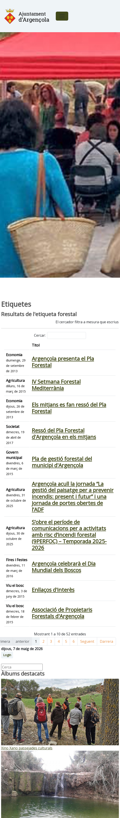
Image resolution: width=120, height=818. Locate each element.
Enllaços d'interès (53, 589)
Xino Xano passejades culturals (26, 748)
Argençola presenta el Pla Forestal (63, 362)
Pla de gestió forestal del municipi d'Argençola (62, 462)
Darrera (106, 641)
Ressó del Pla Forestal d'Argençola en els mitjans (64, 433)
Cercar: (60, 335)
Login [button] (7, 655)
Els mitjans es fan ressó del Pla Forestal (69, 408)
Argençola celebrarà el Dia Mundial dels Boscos (64, 567)
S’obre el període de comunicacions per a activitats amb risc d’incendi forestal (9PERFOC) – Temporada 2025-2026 (69, 534)
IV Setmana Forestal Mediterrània (56, 385)
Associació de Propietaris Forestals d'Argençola (62, 613)
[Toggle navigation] (62, 16)
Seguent (87, 641)
